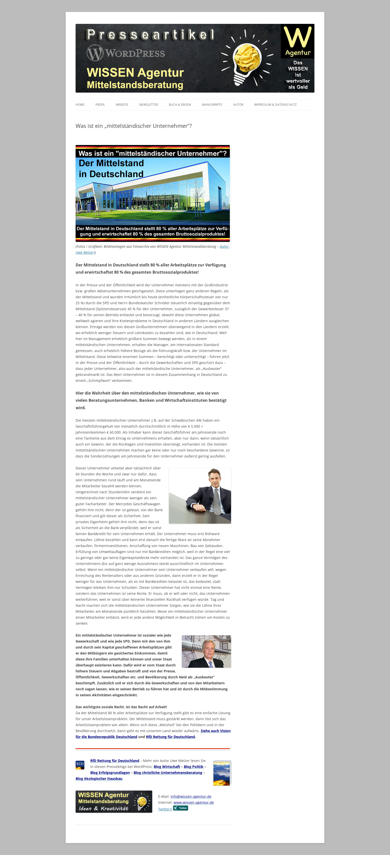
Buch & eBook (180, 104)
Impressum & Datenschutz (275, 104)
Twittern (165, 809)
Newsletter (148, 104)
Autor (238, 104)
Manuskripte (212, 104)
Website (122, 104)
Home (80, 104)
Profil (100, 104)
